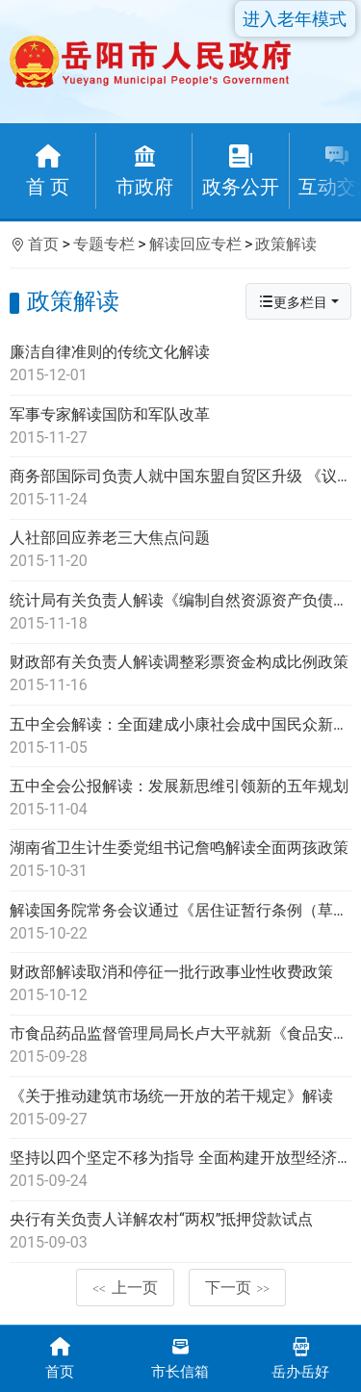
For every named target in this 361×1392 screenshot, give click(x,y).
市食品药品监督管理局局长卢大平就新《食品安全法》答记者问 (180, 1046)
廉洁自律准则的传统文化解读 (180, 365)
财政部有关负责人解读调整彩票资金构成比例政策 (180, 675)
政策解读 (286, 244)
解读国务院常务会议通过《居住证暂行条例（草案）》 (180, 923)
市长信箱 (180, 1356)
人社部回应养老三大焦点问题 (180, 550)
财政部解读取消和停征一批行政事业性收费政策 (180, 985)
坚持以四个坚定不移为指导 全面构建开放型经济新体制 (180, 1170)
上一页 (125, 1287)
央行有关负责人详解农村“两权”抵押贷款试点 (180, 1232)
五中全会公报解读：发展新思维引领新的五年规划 (180, 799)
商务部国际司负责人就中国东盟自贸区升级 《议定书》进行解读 (180, 489)
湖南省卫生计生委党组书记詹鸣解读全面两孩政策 (180, 860)
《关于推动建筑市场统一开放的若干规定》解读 (180, 1109)
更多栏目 (292, 302)
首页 (43, 244)
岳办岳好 (301, 1356)
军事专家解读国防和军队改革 (180, 427)
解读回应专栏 (195, 244)
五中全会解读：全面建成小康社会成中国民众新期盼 (180, 737)
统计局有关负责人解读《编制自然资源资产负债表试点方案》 (180, 613)
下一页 (238, 1287)
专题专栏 (104, 244)
